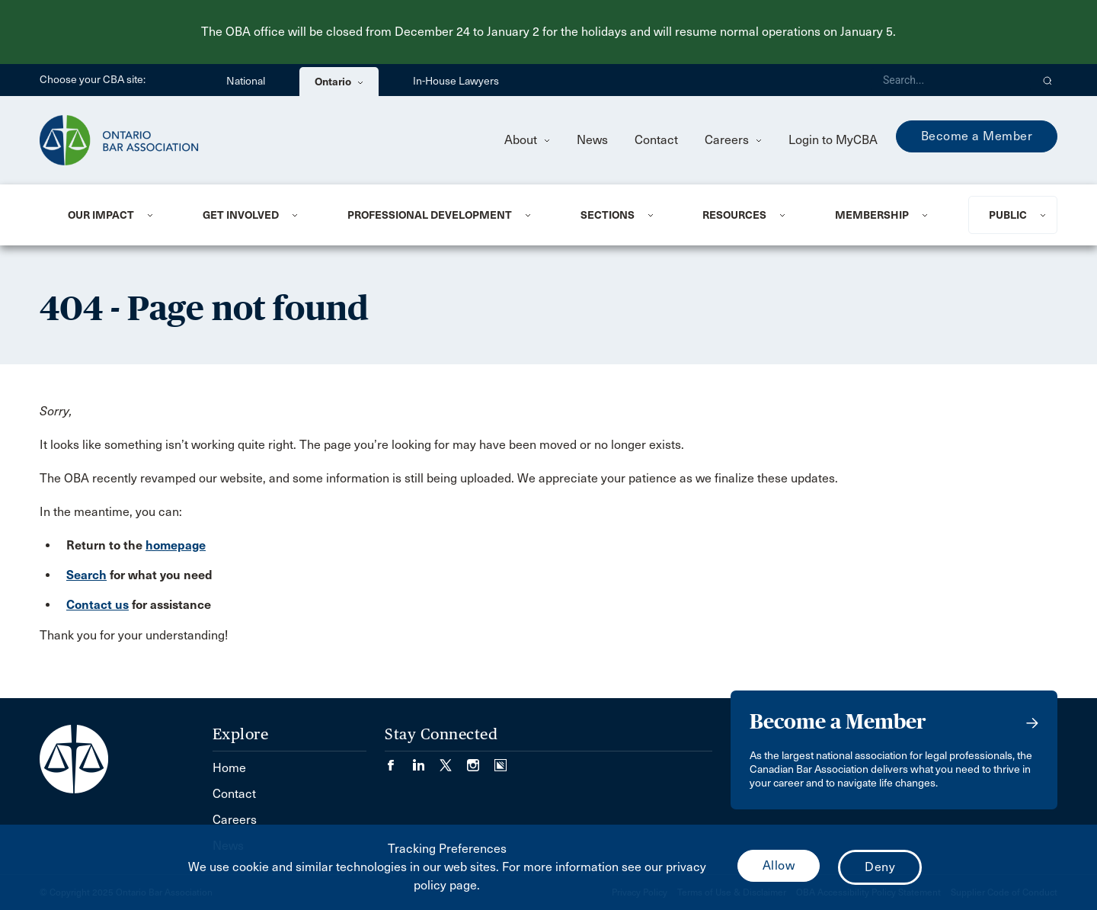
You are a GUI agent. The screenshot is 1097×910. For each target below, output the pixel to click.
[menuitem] (116, 214)
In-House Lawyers (456, 81)
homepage (176, 545)
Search (86, 575)
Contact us (97, 605)
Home (229, 768)
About (527, 140)
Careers (733, 140)
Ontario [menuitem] (339, 81)
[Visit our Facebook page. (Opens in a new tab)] (398, 760)
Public (1008, 215)
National (245, 81)
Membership (872, 215)
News (592, 140)
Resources (734, 215)
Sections (607, 215)
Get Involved (241, 215)
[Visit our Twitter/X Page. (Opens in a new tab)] (453, 760)
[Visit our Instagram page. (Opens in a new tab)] (480, 760)
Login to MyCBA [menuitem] (833, 140)
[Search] (951, 80)
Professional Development (429, 215)
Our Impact (101, 215)
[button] (1047, 80)
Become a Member (977, 136)
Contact (656, 140)
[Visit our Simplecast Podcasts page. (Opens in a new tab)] (500, 760)
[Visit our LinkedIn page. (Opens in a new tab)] (426, 760)
